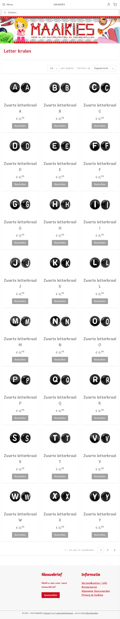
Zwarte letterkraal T (60, 458)
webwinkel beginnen (64, 613)
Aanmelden (50, 595)
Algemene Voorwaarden (96, 591)
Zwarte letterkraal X (60, 517)
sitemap (47, 613)
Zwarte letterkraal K (60, 283)
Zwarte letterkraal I (99, 225)
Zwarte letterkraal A (20, 108)
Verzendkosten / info (94, 583)
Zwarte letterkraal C (99, 108)
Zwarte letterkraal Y (99, 517)
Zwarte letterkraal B (60, 108)
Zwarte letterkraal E (60, 166)
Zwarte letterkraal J (20, 283)
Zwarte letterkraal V (99, 458)
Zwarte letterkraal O (99, 342)
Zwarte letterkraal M (20, 342)
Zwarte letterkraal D (20, 166)
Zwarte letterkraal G (20, 225)
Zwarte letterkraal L (99, 283)
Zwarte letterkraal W (20, 517)
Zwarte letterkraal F (99, 166)
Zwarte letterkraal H (60, 225)
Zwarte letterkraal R (99, 400)
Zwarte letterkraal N (60, 342)
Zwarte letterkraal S (20, 458)
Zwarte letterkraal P (20, 400)
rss (53, 613)
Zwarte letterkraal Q (60, 400)
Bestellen (20, 125)
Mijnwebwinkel (91, 613)
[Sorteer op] (104, 68)
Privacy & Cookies (92, 594)
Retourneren (89, 586)
